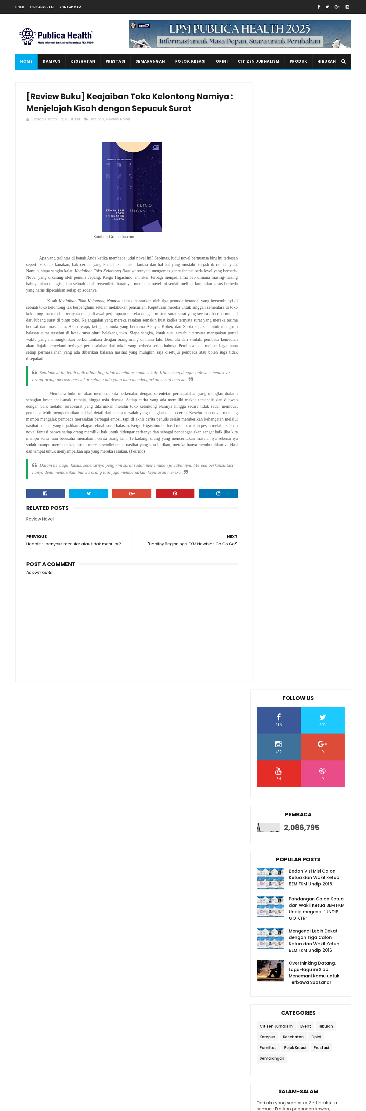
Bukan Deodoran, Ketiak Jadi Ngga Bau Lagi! (301, 690)
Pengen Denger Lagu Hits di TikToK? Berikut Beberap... (300, 743)
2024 (269, 582)
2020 (269, 825)
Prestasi (115, 61)
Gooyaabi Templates (120, 1103)
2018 (268, 842)
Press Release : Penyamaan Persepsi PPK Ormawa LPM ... (302, 703)
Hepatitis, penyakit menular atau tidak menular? (300, 676)
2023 (269, 590)
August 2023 (283, 631)
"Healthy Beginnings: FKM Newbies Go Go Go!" (296, 649)
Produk (298, 61)
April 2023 (280, 774)
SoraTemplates (53, 1103)
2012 (268, 892)
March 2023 (282, 782)
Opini (222, 61)
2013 (268, 884)
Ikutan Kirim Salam (279, 953)
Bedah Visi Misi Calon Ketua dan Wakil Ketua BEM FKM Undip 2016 (314, 270)
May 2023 (279, 765)
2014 (268, 876)
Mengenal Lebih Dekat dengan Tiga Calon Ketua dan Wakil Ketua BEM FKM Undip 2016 (314, 333)
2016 (268, 859)
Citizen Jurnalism (259, 61)
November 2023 (287, 606)
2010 (268, 909)
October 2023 (284, 615)
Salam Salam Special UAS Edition (312, 1066)
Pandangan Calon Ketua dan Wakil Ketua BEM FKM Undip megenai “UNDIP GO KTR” (317, 301)
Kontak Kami (71, 7)
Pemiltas (268, 440)
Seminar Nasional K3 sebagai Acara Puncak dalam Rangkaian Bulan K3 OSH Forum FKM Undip (312, 1044)
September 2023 (288, 623)
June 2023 (280, 757)
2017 (268, 851)
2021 (268, 817)
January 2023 (284, 799)
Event (305, 418)
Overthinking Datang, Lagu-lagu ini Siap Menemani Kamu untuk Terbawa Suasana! (314, 365)
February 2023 (285, 790)
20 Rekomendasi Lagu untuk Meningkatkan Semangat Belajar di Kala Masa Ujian (312, 1016)
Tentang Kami (42, 7)
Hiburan (326, 61)
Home (20, 7)
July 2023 (279, 640)
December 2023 (287, 598)
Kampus (51, 61)
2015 (268, 867)
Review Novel (118, 132)
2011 (268, 901)
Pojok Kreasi (190, 61)
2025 (269, 574)
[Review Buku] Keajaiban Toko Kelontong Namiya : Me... (302, 662)
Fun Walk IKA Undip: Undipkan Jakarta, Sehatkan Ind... (301, 717)
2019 (268, 834)
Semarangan (150, 61)
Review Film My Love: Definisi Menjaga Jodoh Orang (300, 730)
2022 (269, 809)
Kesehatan (83, 61)
